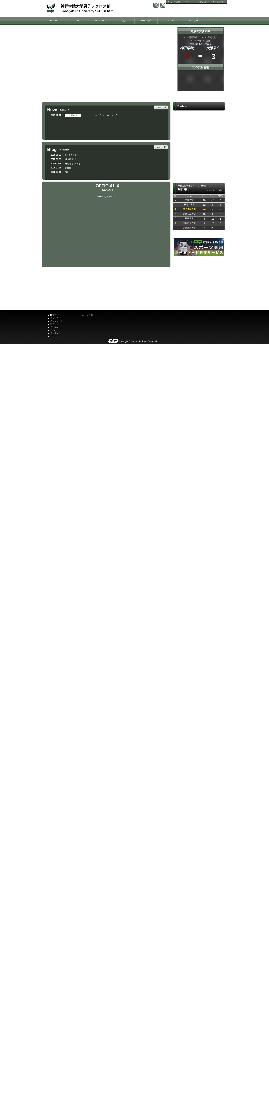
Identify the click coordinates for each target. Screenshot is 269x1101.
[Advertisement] (199, 282)
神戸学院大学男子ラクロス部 (85, 6)
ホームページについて (106, 115)
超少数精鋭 (70, 159)
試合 (123, 20)
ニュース (76, 20)
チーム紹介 (146, 20)
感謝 (67, 172)
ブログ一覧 (161, 147)
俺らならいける (72, 163)
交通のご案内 (220, 2)
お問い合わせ (203, 2)
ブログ (215, 20)
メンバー (169, 20)
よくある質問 (175, 2)
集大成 (68, 168)
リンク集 (89, 315)
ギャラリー (192, 20)
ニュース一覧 (161, 107)
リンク (189, 2)
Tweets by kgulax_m (106, 196)
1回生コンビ (71, 155)
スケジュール (99, 20)
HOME (53, 20)
